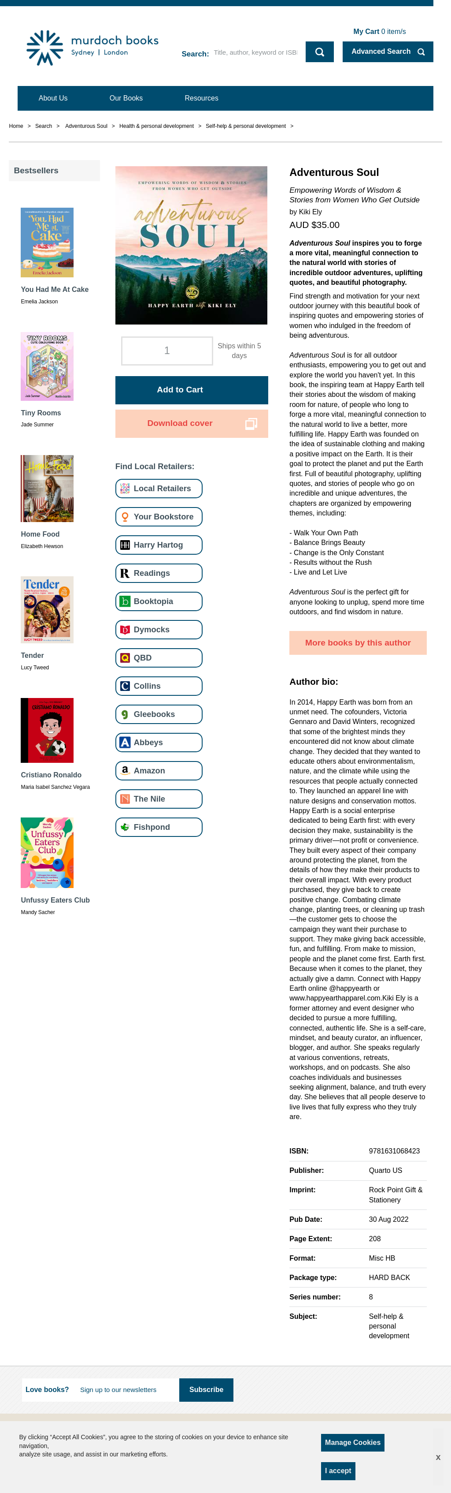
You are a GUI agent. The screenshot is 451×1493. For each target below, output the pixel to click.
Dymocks (152, 629)
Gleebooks (154, 714)
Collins (147, 686)
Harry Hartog (158, 544)
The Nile (149, 798)
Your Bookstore (164, 516)
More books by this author (358, 642)
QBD (143, 657)
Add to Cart (180, 389)
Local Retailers (162, 488)
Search (194, 54)
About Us (53, 98)
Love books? (47, 1389)
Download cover (179, 423)
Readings (152, 573)
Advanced (380, 51)
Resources (201, 98)
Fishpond (152, 827)
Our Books (126, 98)
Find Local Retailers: (155, 466)
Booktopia (153, 601)
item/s (380, 31)
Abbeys (148, 742)
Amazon (149, 770)
